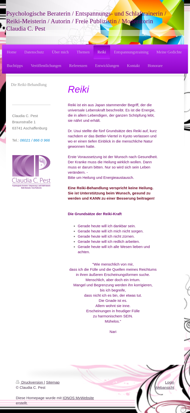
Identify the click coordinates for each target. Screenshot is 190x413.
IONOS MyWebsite (78, 398)
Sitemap (53, 382)
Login (169, 382)
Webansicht (164, 387)
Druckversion (30, 382)
